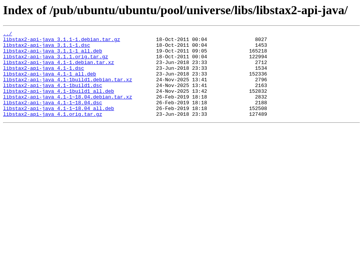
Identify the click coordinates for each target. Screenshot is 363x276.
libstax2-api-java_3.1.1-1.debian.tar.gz (61, 41)
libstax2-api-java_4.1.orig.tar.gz (52, 131)
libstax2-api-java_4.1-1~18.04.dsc (52, 117)
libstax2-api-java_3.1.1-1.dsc (46, 48)
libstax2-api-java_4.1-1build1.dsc (52, 96)
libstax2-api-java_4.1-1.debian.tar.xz (58, 69)
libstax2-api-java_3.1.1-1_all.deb (52, 55)
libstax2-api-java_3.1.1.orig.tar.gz (55, 62)
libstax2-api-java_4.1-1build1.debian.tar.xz (67, 89)
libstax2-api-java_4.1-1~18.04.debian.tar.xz (67, 110)
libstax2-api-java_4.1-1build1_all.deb (58, 103)
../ (7, 34)
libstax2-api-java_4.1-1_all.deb (49, 82)
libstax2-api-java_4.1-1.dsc (43, 75)
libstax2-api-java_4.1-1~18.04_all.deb (58, 124)
